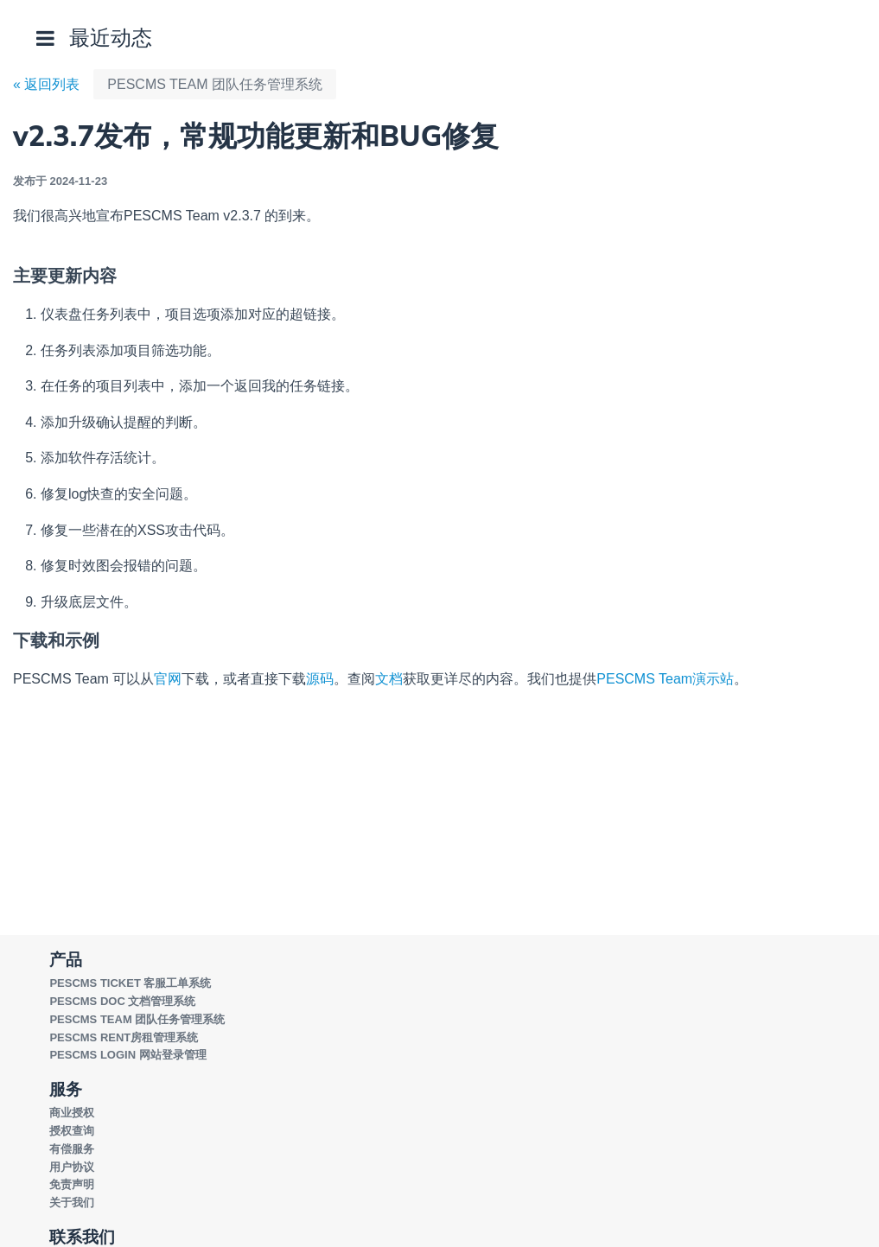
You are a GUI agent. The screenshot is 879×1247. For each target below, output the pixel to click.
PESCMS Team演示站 (665, 678)
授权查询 (71, 1130)
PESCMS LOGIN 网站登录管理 (127, 1054)
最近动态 (110, 37)
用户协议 (71, 1167)
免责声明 (71, 1184)
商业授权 (71, 1112)
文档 (389, 678)
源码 (320, 678)
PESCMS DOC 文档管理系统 (122, 1001)
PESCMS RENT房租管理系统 (123, 1037)
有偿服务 (71, 1148)
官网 (168, 678)
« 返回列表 (46, 84)
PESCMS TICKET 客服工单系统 (130, 983)
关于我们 (71, 1202)
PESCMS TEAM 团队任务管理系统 (214, 84)
